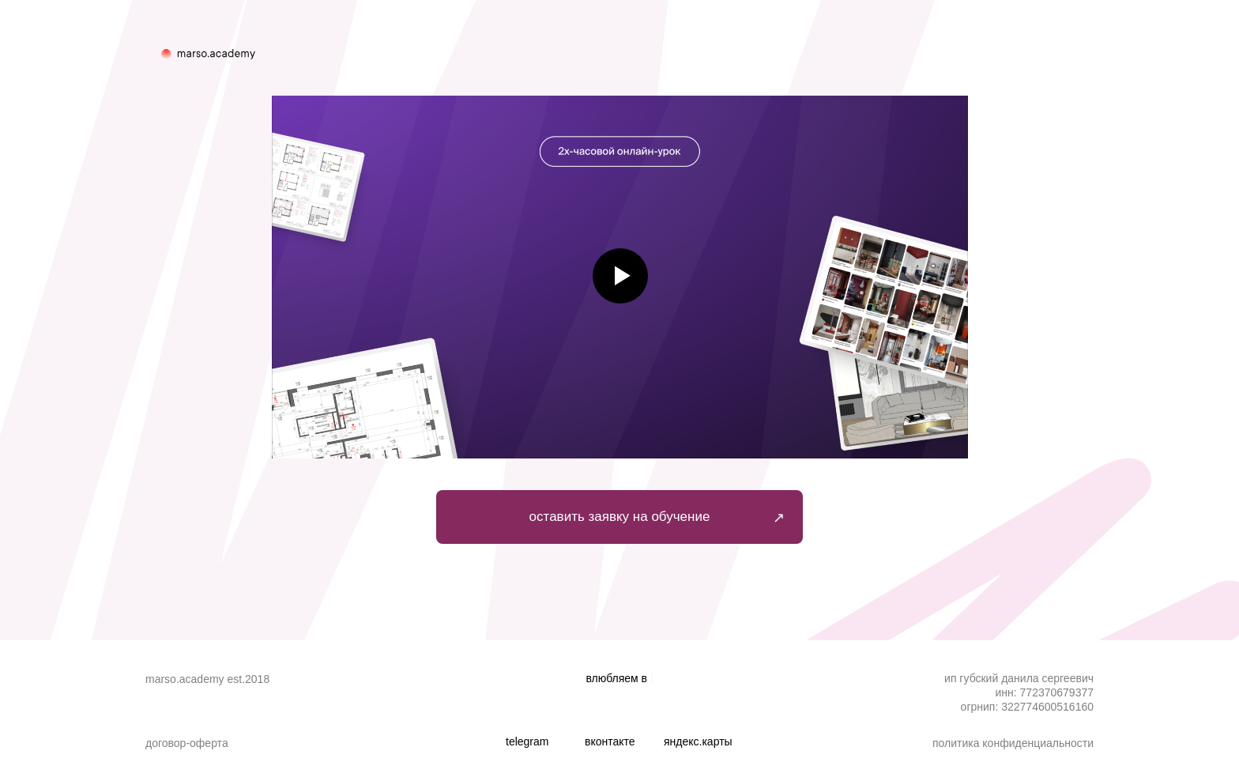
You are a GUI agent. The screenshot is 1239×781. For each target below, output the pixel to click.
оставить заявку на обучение (619, 516)
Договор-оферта (186, 743)
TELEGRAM (527, 741)
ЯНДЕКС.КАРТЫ (698, 741)
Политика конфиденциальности (1013, 743)
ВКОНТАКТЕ (610, 741)
